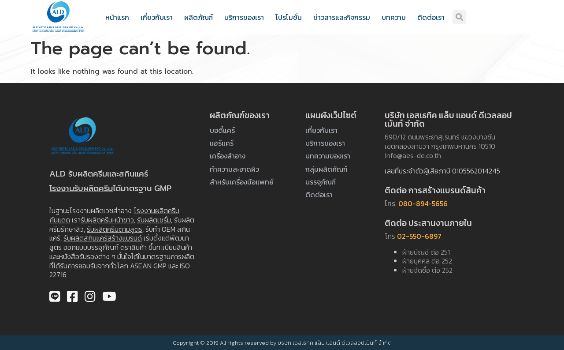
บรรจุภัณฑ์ (320, 182)
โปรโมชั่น (288, 17)
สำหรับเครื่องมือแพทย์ (242, 182)
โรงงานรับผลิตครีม (81, 188)
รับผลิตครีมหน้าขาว (107, 220)
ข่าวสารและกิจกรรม (341, 17)
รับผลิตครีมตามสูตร (114, 229)
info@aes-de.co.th (413, 155)
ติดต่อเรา (431, 17)
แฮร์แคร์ (222, 143)
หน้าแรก (117, 17)
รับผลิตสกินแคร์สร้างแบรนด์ (102, 238)
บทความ (394, 17)
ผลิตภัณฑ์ (198, 17)
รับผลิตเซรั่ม (154, 220)
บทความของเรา (327, 156)
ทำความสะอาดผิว (234, 169)
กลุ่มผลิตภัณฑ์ (326, 169)
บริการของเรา (244, 17)
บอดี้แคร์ (222, 130)
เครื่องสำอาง (227, 156)
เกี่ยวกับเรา (157, 17)
